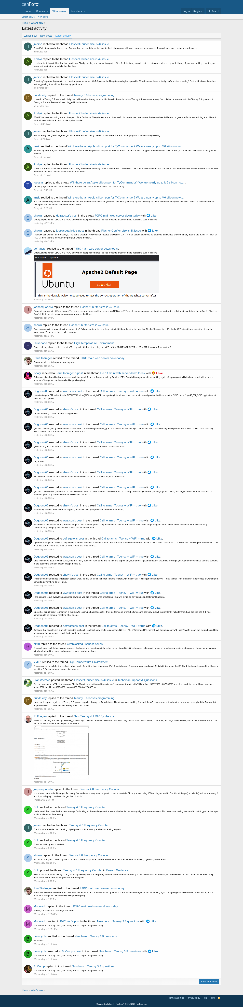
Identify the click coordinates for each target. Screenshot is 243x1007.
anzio (37, 146)
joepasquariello (43, 307)
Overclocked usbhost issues (85, 644)
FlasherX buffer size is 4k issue (89, 44)
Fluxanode (40, 343)
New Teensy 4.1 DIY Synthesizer (94, 716)
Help (205, 998)
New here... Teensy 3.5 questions (118, 921)
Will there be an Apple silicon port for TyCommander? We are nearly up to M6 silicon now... (125, 146)
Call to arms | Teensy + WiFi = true (122, 391)
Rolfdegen (40, 716)
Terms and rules (176, 998)
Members (76, 11)
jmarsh (38, 44)
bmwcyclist (40, 936)
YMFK (38, 662)
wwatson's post (72, 391)
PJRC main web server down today (117, 215)
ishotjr (37, 373)
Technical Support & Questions (137, 680)
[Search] (213, 11)
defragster (40, 248)
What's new (59, 11)
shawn (38, 215)
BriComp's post (70, 921)
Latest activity (28, 17)
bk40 (37, 644)
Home (27, 11)
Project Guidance (117, 870)
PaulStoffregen (43, 358)
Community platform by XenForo (121, 1004)
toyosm (38, 182)
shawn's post (71, 409)
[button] (47, 11)
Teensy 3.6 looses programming (94, 95)
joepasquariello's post (70, 230)
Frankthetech (42, 680)
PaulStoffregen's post (69, 373)
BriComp (39, 966)
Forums (40, 11)
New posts (43, 17)
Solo (36, 807)
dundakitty (40, 95)
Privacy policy (193, 998)
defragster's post (66, 215)
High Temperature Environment (94, 343)
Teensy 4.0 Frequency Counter (99, 789)
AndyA (38, 59)
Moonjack (40, 906)
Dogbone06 (41, 391)
